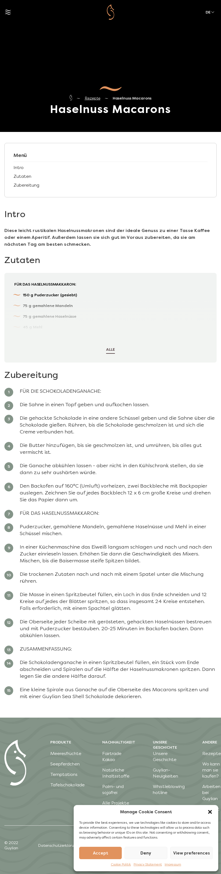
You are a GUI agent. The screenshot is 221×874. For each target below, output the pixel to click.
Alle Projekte (115, 803)
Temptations (64, 774)
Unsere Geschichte (164, 756)
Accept (100, 853)
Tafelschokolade (67, 784)
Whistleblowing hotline (169, 789)
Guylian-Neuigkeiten (165, 773)
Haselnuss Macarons (132, 98)
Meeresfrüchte (65, 753)
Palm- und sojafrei (113, 789)
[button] (210, 812)
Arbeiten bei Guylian (211, 792)
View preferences (191, 853)
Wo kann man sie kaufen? (211, 770)
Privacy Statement (148, 864)
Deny (145, 853)
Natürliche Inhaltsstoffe (115, 773)
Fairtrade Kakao (111, 756)
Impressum (173, 864)
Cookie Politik (121, 864)
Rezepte (92, 98)
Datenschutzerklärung (58, 845)
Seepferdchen (65, 764)
